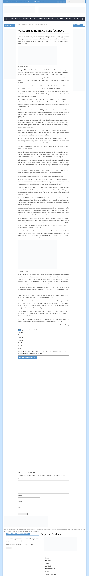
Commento (20, 478)
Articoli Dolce (15, 19)
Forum (76, 19)
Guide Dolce (31, 24)
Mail (19, 348)
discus (37, 330)
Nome (20, 495)
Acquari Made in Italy (45, 19)
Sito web (20, 507)
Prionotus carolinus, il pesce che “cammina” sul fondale (19, 1)
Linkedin (20, 340)
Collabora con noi (50, 568)
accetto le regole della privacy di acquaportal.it (20, 544)
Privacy (47, 571)
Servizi (47, 563)
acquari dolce (24, 330)
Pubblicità (48, 566)
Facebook (20, 332)
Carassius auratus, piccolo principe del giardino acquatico (40, 351)
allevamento (32, 330)
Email (20, 501)
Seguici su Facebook (51, 534)
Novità (68, 19)
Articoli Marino (29, 19)
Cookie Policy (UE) (50, 574)
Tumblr (20, 343)
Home (19, 24)
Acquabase (59, 19)
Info (7, 23)
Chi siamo (48, 560)
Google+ (20, 337)
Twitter (20, 335)
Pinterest (20, 345)
